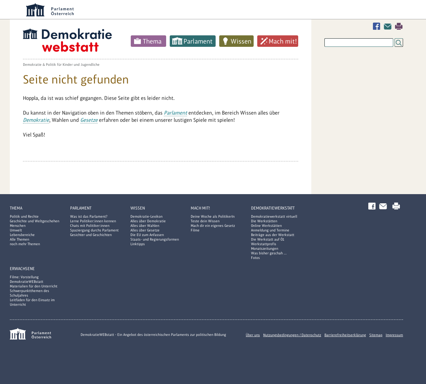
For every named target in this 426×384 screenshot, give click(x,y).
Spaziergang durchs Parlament (94, 230)
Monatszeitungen (264, 248)
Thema (152, 41)
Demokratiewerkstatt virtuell (274, 216)
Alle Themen (19, 239)
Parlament (198, 41)
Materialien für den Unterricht (33, 286)
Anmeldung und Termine (270, 230)
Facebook (377, 26)
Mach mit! (283, 41)
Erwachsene (22, 268)
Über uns (253, 335)
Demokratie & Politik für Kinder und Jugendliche (61, 64)
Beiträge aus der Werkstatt (272, 235)
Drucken (399, 26)
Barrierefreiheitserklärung (345, 335)
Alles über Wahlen (144, 226)
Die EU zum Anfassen (147, 235)
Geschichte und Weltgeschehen (34, 221)
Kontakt (389, 26)
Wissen (241, 41)
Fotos (255, 258)
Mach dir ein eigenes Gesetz (213, 226)
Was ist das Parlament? (88, 216)
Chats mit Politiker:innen (89, 226)
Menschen (18, 226)
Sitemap (375, 335)
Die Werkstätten (264, 221)
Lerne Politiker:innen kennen (93, 221)
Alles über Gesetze (145, 230)
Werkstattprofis (263, 244)
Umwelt (16, 230)
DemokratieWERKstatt (273, 208)
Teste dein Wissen (205, 221)
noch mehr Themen (25, 244)
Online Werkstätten (266, 226)
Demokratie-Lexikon (146, 216)
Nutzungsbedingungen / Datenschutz (292, 335)
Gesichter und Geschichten (91, 235)
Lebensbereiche (22, 235)
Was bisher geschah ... (269, 253)
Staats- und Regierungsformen (154, 239)
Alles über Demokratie (148, 221)
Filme (195, 230)
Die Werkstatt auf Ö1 (267, 239)
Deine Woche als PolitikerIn (213, 216)
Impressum (394, 335)
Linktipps (137, 244)
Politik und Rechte (24, 216)
